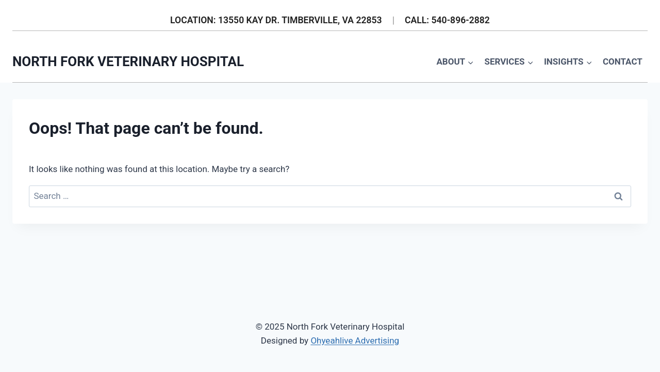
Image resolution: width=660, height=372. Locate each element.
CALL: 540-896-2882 (447, 20)
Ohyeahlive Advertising (354, 340)
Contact (622, 61)
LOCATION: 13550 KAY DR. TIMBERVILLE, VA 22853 (276, 20)
